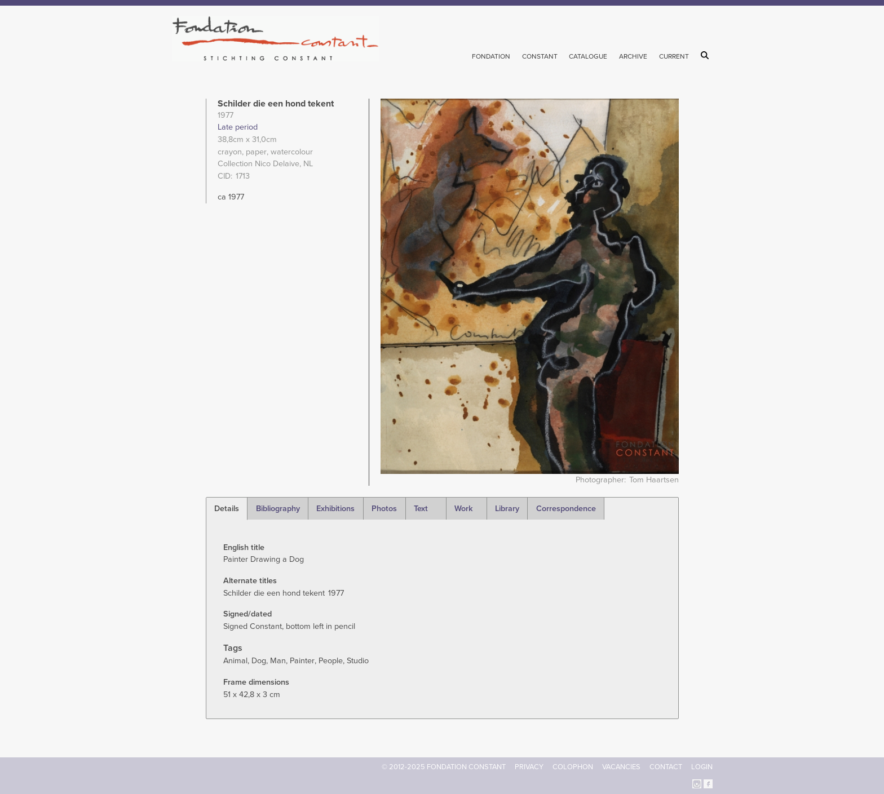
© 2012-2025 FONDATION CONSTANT (444, 766)
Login (702, 766)
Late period (238, 127)
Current (674, 56)
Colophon (572, 766)
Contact (665, 766)
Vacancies (621, 766)
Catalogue (588, 56)
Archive (633, 56)
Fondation (491, 56)
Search (707, 55)
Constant (540, 56)
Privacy (529, 766)
